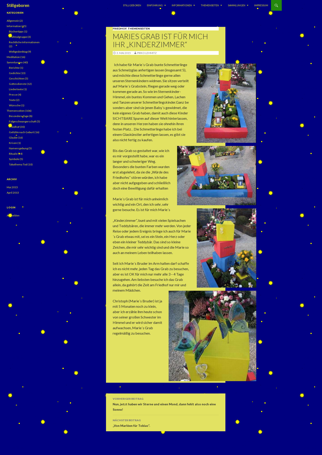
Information (14, 26)
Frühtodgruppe (18, 36)
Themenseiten (210, 5)
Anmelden (13, 215)
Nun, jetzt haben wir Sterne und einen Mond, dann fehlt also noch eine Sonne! (166, 403)
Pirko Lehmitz (147, 53)
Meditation (13, 57)
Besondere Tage (19, 116)
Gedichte (14, 73)
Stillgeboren (18, 5)
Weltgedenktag (18, 51)
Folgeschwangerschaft (22, 121)
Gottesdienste (17, 83)
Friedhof (120, 28)
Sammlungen (236, 5)
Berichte (14, 67)
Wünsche (15, 105)
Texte (12, 100)
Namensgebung (18, 148)
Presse (13, 94)
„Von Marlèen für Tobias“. (166, 422)
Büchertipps (16, 31)
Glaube (13, 137)
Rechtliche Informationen (24, 42)
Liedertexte (16, 89)
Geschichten (16, 78)
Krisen (13, 143)
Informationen (182, 5)
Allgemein (13, 20)
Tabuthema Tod (18, 164)
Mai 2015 (12, 187)
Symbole (14, 159)
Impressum (261, 5)
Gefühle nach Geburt (21, 132)
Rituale (13, 153)
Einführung (155, 5)
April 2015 (13, 192)
